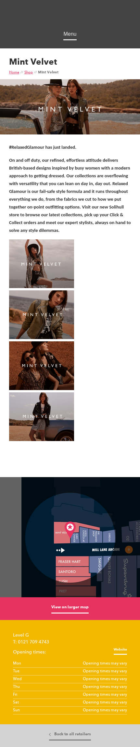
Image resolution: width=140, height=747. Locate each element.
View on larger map (70, 607)
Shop (28, 72)
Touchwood (70, 16)
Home (14, 72)
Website (120, 649)
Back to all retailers (72, 734)
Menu (69, 34)
